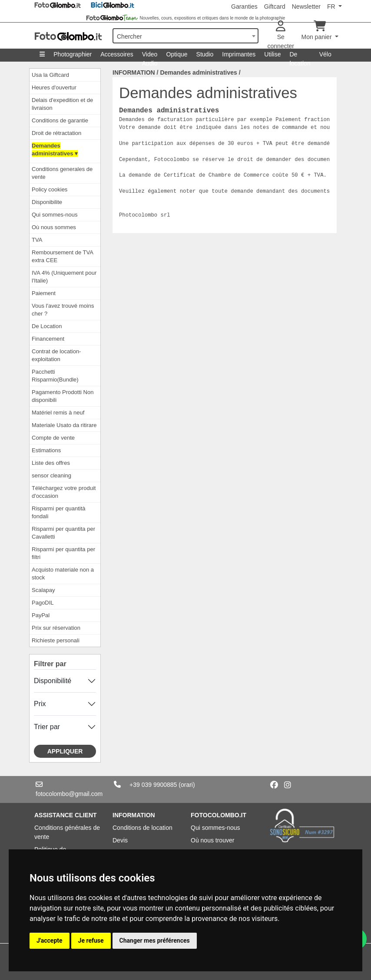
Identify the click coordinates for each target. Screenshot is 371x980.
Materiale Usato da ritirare (64, 425)
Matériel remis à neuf (58, 412)
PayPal (41, 615)
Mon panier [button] (317, 30)
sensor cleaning (51, 475)
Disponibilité (52, 680)
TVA (37, 240)
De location (299, 56)
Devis (120, 840)
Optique (177, 54)
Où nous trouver (212, 840)
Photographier (72, 54)
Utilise (272, 54)
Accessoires (116, 54)
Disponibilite (47, 202)
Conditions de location (142, 827)
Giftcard (274, 6)
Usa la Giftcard (50, 75)
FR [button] (332, 6)
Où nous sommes (54, 227)
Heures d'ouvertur (54, 87)
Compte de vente (53, 437)
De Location (47, 326)
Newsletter (306, 6)
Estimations (46, 450)
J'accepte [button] (49, 940)
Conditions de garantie (60, 120)
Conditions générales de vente (67, 832)
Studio (205, 54)
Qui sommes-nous (54, 214)
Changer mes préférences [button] (154, 940)
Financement (48, 338)
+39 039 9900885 (153, 784)
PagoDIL (43, 602)
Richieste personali (56, 640)
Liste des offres (51, 463)
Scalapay (43, 590)
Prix (40, 703)
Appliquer (65, 751)
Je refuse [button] (91, 940)
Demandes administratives (198, 72)
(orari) (187, 784)
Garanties (244, 6)
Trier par (47, 726)
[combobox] (185, 35)
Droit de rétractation (56, 133)
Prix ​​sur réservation (56, 628)
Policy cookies (49, 189)
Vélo (325, 54)
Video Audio (150, 56)
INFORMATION (134, 72)
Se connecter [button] (281, 35)
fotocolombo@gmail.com (69, 793)
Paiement (44, 293)
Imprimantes (238, 54)
